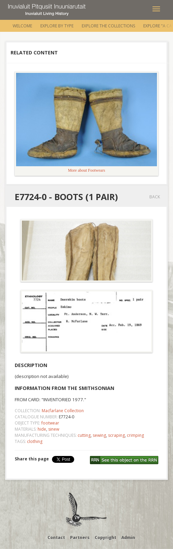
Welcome (22, 26)
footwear (50, 423)
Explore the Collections (108, 26)
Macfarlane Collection (63, 411)
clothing (34, 441)
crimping (135, 435)
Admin (128, 537)
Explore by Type (57, 26)
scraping (116, 435)
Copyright (105, 537)
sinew (53, 429)
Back (154, 197)
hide (42, 429)
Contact (56, 537)
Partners (80, 537)
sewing (99, 435)
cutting (84, 435)
